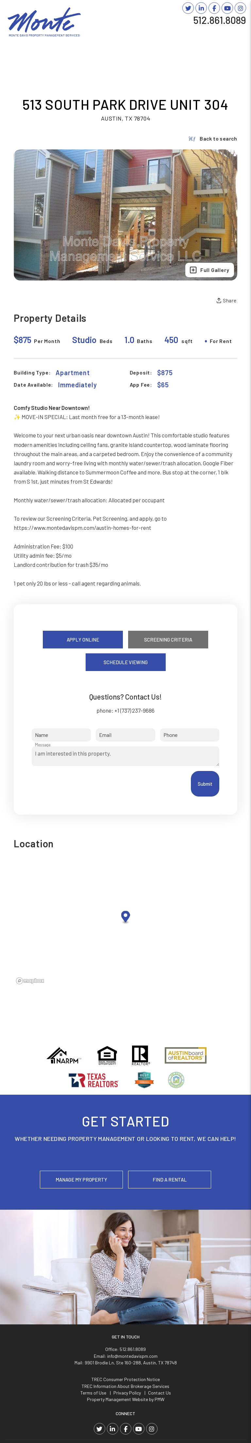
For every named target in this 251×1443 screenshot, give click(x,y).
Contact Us (159, 1392)
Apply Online (83, 640)
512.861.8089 (219, 20)
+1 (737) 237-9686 (134, 710)
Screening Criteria (168, 640)
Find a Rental (170, 1180)
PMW (159, 1399)
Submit (205, 784)
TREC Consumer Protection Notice (126, 1379)
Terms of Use (93, 1392)
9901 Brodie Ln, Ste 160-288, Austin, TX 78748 (131, 1362)
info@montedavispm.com (132, 1356)
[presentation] (81, 784)
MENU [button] (235, 30)
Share (227, 300)
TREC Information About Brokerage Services (125, 1386)
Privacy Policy (127, 1392)
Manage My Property (81, 1180)
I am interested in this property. (125, 756)
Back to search (213, 138)
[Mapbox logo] (30, 981)
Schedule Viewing (126, 662)
